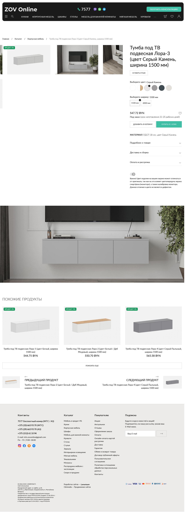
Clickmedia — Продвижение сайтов (77, 487)
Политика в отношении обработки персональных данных (105, 468)
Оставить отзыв (138, 73)
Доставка (98, 444)
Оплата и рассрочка (140, 162)
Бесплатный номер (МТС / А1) (36, 421)
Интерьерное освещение (75, 452)
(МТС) (30, 425)
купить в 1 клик (169, 124)
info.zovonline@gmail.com (35, 437)
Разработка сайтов (71, 484)
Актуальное (99, 424)
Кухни (25, 16)
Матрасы (68, 462)
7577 (84, 9)
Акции (97, 421)
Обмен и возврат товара (105, 451)
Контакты (98, 474)
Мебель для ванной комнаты (98, 16)
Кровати (145, 16)
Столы (74, 16)
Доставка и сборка (139, 153)
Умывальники (70, 459)
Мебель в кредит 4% (73, 421)
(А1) (29, 429)
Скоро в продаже (71, 472)
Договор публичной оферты (106, 455)
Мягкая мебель (128, 16)
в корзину (142, 124)
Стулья (67, 445)
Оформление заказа (103, 431)
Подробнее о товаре (140, 143)
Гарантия (98, 448)
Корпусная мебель (43, 16)
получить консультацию (164, 9)
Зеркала (67, 449)
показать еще (92, 366)
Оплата (97, 435)
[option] (61, 85)
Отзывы (98, 428)
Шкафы (62, 16)
